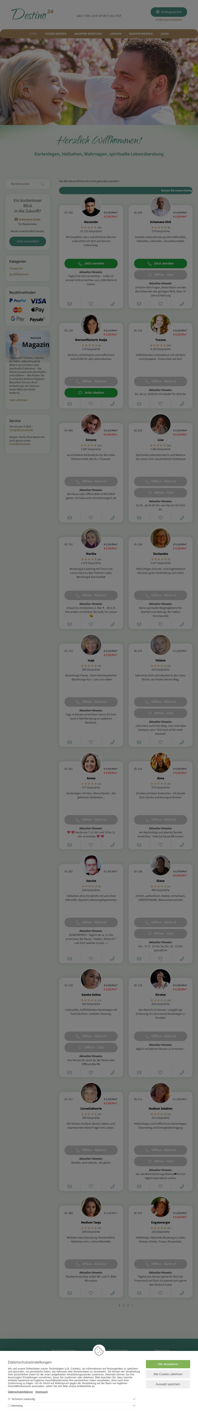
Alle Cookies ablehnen (168, 1374)
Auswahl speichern (168, 1384)
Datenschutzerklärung (20, 1391)
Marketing (16, 1405)
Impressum (41, 1391)
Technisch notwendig (23, 1399)
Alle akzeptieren (168, 1364)
